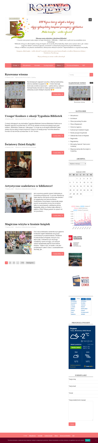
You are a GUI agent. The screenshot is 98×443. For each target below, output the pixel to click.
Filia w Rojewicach (76, 124)
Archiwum (73, 118)
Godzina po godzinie (75, 365)
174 (22, 263)
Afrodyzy (83, 301)
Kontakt (37, 65)
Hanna (73, 305)
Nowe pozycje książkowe (78, 133)
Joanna (83, 305)
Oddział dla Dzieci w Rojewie (29, 147)
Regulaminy (74, 141)
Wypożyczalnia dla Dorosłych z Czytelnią (25, 77)
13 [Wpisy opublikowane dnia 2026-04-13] (70, 186)
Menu (59, 65)
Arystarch (74, 303)
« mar (70, 197)
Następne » (30, 263)
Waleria (73, 314)
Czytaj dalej (57, 94)
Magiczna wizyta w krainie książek (27, 224)
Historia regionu (75, 127)
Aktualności (27, 65)
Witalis (83, 314)
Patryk (73, 310)
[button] (90, 19)
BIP (84, 65)
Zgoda (87, 440)
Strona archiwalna (73, 65)
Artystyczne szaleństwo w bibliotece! (29, 186)
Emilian (83, 303)
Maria (72, 308)
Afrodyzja (74, 301)
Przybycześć (85, 312)
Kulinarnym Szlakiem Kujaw (79, 130)
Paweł (83, 310)
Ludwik (73, 306)
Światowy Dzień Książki (20, 144)
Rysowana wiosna (16, 74)
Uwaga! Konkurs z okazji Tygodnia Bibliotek (33, 116)
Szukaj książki (48, 65)
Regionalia (73, 138)
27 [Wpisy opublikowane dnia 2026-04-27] (70, 194)
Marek (83, 306)
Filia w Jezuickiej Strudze (78, 121)
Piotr (72, 312)
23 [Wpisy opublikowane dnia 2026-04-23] (81, 190)
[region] (49, 39)
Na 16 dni (72, 367)
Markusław (84, 308)
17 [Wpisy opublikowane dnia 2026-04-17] (84, 186)
